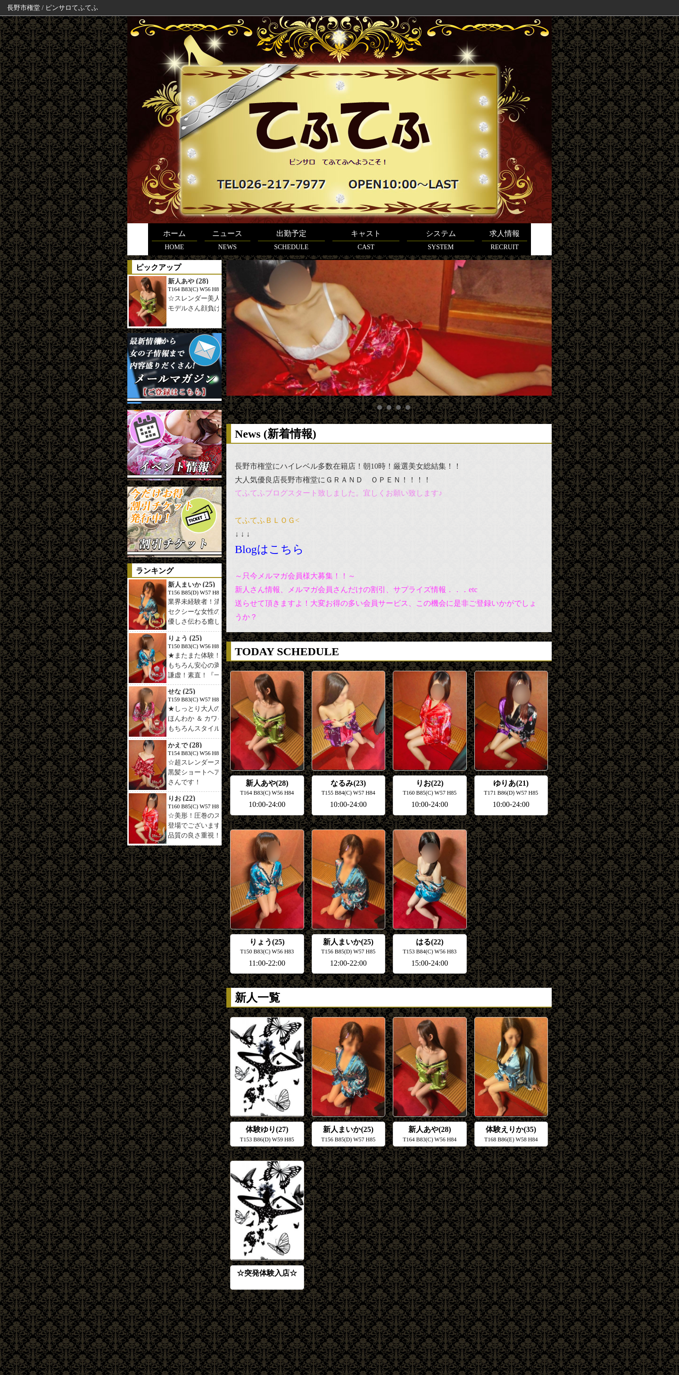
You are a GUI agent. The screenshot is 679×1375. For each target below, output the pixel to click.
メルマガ (478, 1328)
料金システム (299, 1328)
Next (539, 327)
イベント (411, 1328)
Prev (238, 327)
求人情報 (340, 1328)
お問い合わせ (519, 1328)
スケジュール (206, 1328)
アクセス (375, 1328)
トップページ (160, 1328)
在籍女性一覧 (252, 1328)
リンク (445, 1328)
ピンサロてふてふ (336, 1356)
